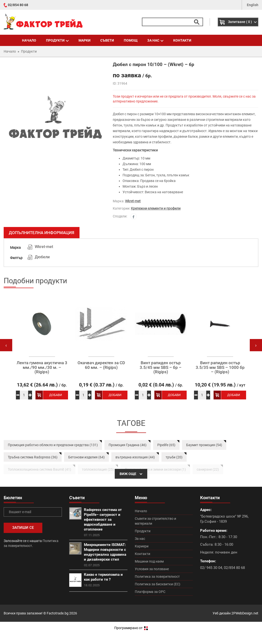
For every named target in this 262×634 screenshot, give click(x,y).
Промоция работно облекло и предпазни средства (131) (53, 445)
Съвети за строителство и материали (155, 521)
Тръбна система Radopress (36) (32, 457)
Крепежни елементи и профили (156, 208)
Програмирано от (131, 628)
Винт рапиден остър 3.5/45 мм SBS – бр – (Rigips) (161, 367)
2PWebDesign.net (244, 613)
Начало (29, 40)
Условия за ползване (152, 569)
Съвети (107, 40)
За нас (155, 40)
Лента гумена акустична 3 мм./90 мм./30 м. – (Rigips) (42, 367)
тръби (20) (174, 457)
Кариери (141, 546)
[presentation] (6, 345)
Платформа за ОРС (150, 592)
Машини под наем (149, 561)
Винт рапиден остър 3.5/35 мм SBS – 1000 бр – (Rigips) (220, 367)
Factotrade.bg (57, 613)
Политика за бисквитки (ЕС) (157, 584)
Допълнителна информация (41, 232)
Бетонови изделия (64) (86, 457)
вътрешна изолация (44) (135, 457)
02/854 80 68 (18, 5)
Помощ (130, 40)
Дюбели (42, 257)
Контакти (182, 40)
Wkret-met (133, 201)
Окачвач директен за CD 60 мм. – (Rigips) (101, 365)
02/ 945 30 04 (211, 568)
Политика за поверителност (157, 576)
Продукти (57, 40)
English (252, 5)
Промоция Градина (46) (128, 445)
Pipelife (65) (166, 445)
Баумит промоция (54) (204, 445)
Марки (85, 40)
